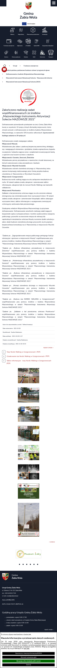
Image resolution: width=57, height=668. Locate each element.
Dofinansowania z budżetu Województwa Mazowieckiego (25, 74)
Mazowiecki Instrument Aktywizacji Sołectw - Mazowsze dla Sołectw (29, 78)
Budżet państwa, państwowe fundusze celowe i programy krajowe (28, 70)
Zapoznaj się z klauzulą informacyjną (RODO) (28, 653)
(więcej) (43, 620)
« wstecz (52, 542)
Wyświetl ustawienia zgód (28, 657)
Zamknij (28, 665)
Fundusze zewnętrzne (31, 66)
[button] (54, 3)
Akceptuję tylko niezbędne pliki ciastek (28, 661)
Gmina (28, 10)
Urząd (15, 66)
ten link (26, 648)
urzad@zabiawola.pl (12, 596)
